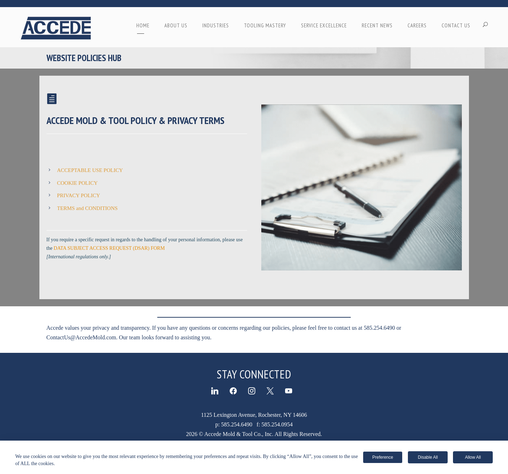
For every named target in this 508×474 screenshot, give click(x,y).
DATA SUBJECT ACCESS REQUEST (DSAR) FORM (109, 248)
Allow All (473, 457)
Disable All (428, 457)
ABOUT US (175, 25)
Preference (382, 457)
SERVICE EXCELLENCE (324, 25)
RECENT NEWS (377, 25)
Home (142, 25)
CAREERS (417, 25)
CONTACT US (456, 25)
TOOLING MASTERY (265, 25)
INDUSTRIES (215, 25)
